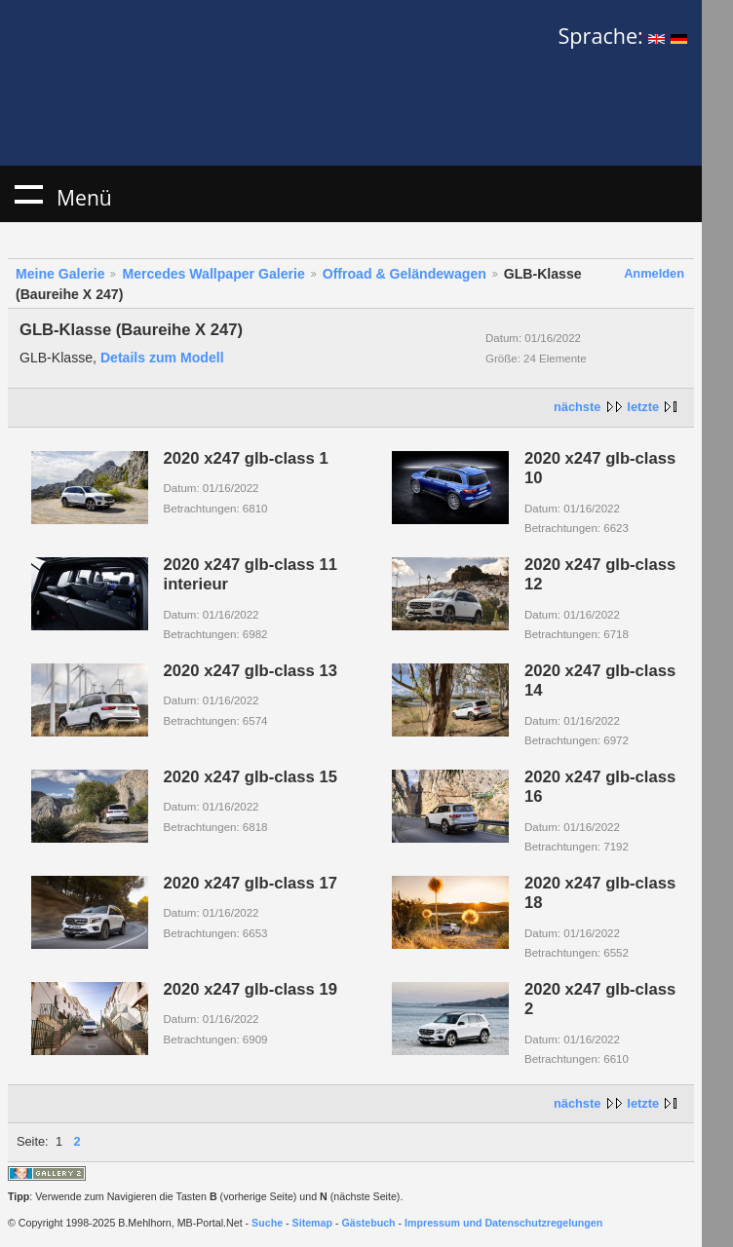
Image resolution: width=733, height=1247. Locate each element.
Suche (267, 1222)
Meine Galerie (60, 274)
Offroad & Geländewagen (404, 274)
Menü (28, 194)
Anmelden (654, 273)
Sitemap (312, 1222)
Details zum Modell (162, 357)
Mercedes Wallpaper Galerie (213, 274)
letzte (643, 406)
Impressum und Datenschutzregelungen (503, 1222)
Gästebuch (369, 1222)
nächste (577, 406)
